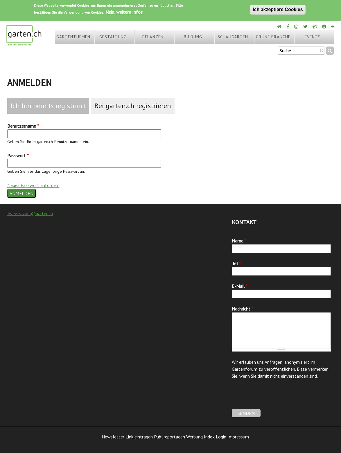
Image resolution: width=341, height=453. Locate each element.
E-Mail (239, 286)
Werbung (194, 437)
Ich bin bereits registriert (48, 105)
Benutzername (23, 126)
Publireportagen (169, 437)
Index (209, 437)
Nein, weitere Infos (124, 12)
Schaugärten (233, 37)
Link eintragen (139, 437)
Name (239, 241)
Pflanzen (153, 37)
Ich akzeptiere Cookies (278, 9)
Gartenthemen (73, 37)
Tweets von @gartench (30, 213)
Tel (236, 263)
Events (313, 37)
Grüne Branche (273, 37)
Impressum (238, 437)
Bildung (193, 37)
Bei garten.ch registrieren (132, 105)
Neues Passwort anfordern (33, 185)
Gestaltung (113, 37)
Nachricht (242, 309)
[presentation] (276, 397)
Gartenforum (244, 369)
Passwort (18, 155)
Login (221, 437)
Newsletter (113, 437)
